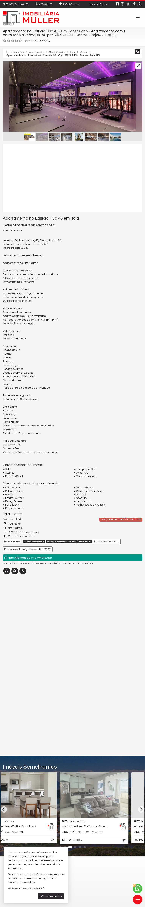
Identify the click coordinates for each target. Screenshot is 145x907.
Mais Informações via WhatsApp (28, 557)
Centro (17, 514)
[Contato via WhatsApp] (137, 888)
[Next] (141, 809)
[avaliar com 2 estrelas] (8, 40)
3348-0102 (45, 4)
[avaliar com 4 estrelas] (16, 40)
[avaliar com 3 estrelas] (12, 40)
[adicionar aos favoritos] (67, 840)
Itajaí (6, 514)
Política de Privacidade (22, 882)
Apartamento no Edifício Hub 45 (30, 31)
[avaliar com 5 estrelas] (20, 40)
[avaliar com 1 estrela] (4, 40)
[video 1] (72, 178)
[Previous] (4, 809)
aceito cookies (51, 896)
